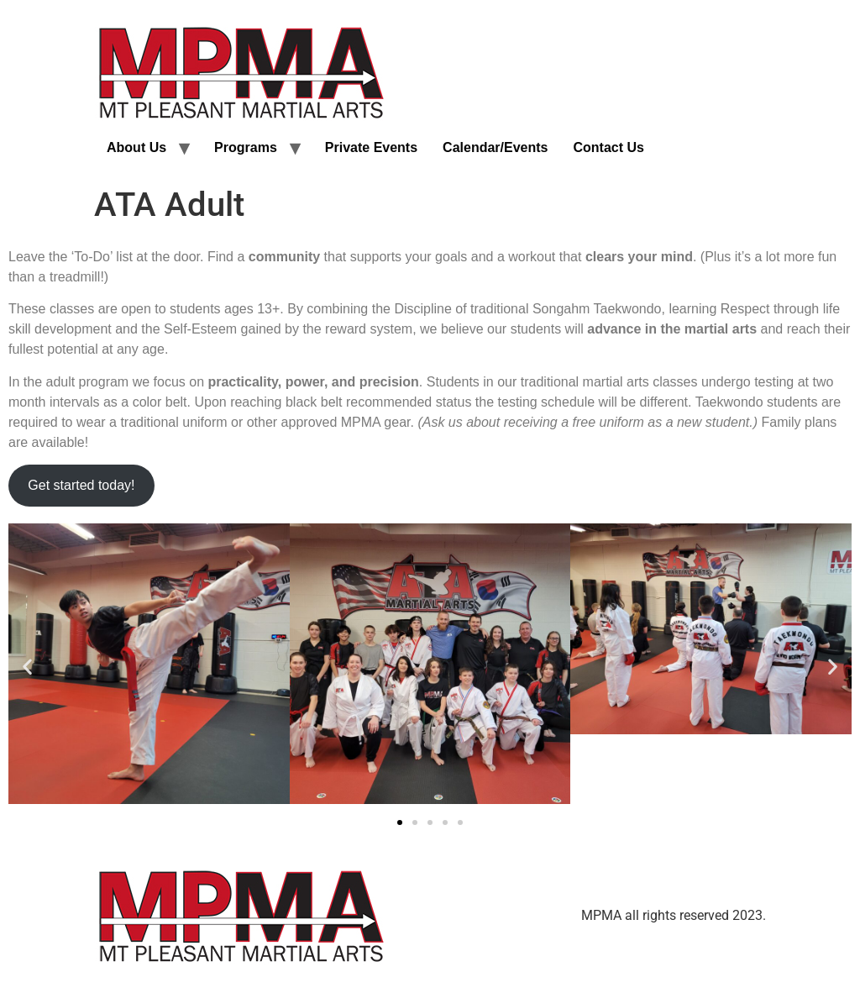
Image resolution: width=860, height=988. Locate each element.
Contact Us (608, 147)
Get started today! (81, 485)
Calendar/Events (495, 147)
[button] (27, 666)
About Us (136, 147)
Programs (245, 147)
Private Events (371, 147)
